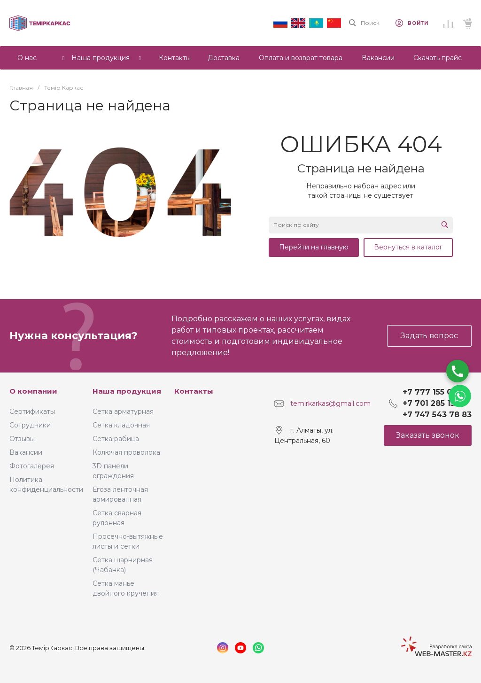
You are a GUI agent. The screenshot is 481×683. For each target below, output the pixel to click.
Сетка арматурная (123, 411)
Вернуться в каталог (408, 247)
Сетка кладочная (121, 425)
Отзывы (22, 439)
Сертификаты (32, 411)
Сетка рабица (116, 439)
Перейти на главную (314, 247)
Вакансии (25, 452)
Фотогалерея (31, 466)
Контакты (193, 391)
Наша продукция (127, 391)
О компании (33, 391)
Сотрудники (30, 425)
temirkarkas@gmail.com (330, 403)
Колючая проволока (126, 452)
